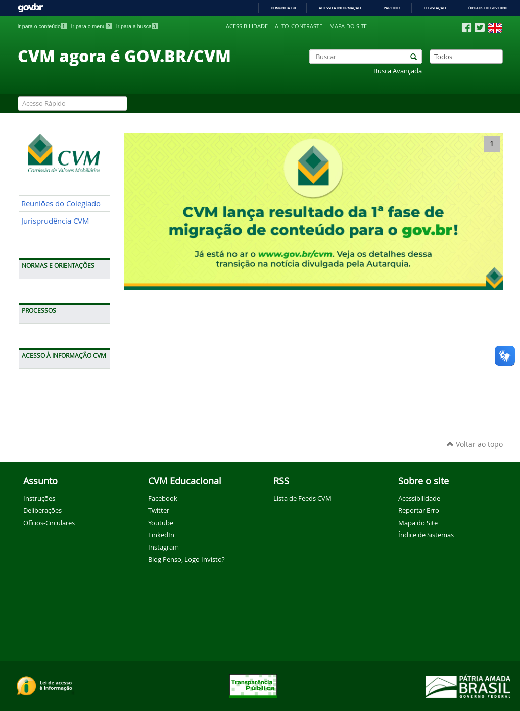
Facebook (162, 498)
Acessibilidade (247, 26)
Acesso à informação (340, 8)
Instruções (39, 498)
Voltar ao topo (475, 444)
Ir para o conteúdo (42, 26)
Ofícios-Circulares (49, 522)
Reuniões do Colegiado (61, 203)
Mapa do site (348, 26)
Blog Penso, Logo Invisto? (186, 559)
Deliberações (42, 510)
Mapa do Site (418, 522)
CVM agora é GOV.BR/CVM (124, 55)
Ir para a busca (137, 26)
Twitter (158, 510)
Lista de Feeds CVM (302, 498)
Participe (392, 8)
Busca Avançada (397, 71)
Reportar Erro (418, 510)
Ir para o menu (91, 26)
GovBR (30, 8)
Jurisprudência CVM (55, 221)
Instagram (163, 547)
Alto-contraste (298, 26)
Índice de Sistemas (426, 534)
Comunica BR (283, 8)
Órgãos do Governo (487, 8)
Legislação (435, 8)
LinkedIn (161, 534)
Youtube (160, 522)
